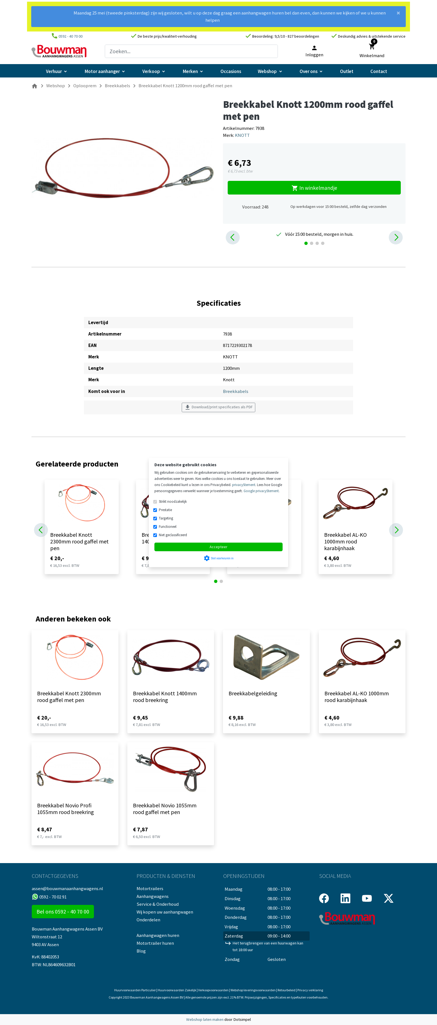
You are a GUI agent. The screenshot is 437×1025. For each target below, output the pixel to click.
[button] (233, 237)
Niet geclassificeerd (173, 535)
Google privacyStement (261, 491)
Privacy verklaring (310, 990)
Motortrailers (150, 888)
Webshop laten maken (205, 1019)
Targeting (166, 518)
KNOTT (242, 135)
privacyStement (243, 484)
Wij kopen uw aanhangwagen (165, 912)
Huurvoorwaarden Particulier (135, 990)
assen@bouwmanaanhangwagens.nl (67, 888)
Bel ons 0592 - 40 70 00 (63, 911)
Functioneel (167, 526)
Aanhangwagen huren (158, 935)
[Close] (398, 15)
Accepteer (218, 546)
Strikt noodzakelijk (173, 501)
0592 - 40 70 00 (70, 36)
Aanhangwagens (153, 896)
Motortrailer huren (155, 943)
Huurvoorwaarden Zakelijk (177, 990)
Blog (141, 951)
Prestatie (165, 509)
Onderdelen (148, 920)
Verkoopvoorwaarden (213, 990)
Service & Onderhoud (158, 904)
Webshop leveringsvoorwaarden (253, 990)
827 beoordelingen (303, 36)
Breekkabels (235, 391)
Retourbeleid (286, 990)
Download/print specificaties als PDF (218, 407)
